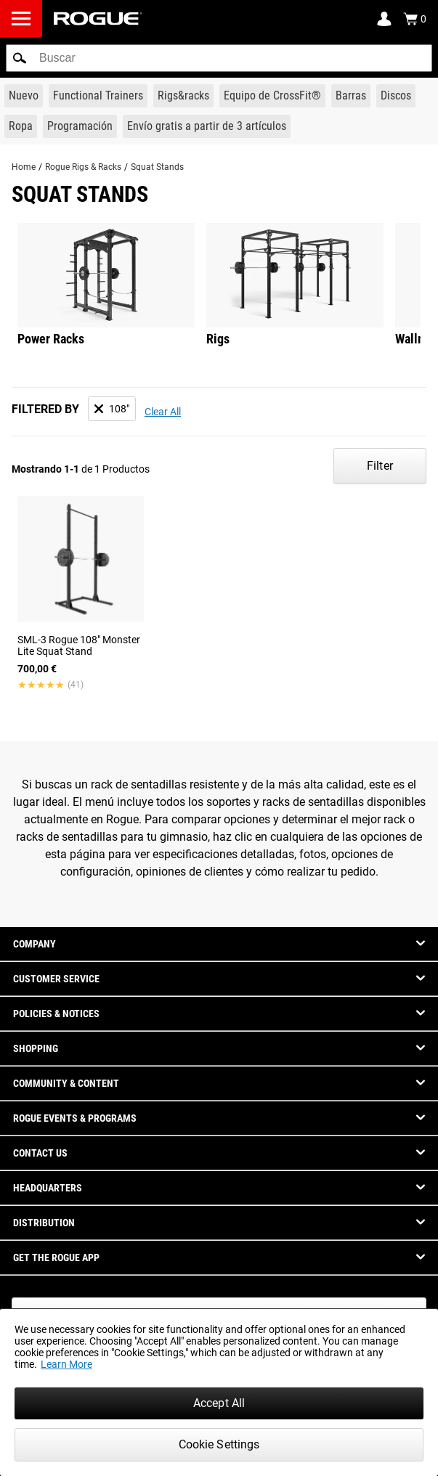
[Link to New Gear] (23, 95)
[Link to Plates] (395, 95)
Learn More (66, 1364)
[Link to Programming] (80, 126)
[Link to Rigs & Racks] (183, 95)
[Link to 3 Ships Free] (207, 126)
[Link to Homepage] (98, 18)
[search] (219, 58)
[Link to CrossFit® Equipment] (272, 95)
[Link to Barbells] (350, 95)
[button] (19, 58)
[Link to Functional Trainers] (98, 95)
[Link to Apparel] (20, 126)
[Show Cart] (414, 19)
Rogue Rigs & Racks (83, 167)
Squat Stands (157, 167)
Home (24, 167)
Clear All (163, 411)
